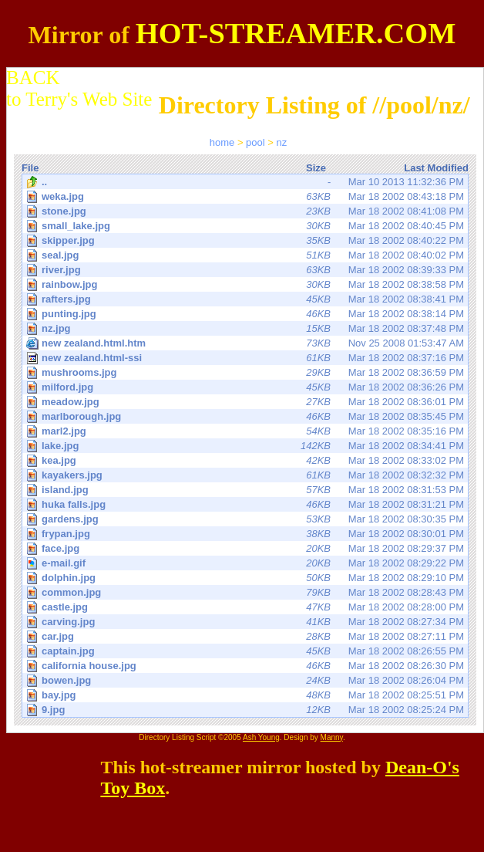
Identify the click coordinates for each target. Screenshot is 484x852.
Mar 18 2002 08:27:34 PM (246, 621)
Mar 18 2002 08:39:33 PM (246, 269)
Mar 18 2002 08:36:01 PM (246, 401)
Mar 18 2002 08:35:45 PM (246, 416)
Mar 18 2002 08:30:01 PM (246, 533)
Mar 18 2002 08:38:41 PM (246, 299)
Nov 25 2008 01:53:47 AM (245, 343)
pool (255, 142)
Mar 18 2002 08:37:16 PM (245, 358)
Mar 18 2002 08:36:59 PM (246, 372)
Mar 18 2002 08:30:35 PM (246, 519)
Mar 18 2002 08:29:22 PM (246, 563)
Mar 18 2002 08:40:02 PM (246, 255)
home (222, 142)
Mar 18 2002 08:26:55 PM (246, 651)
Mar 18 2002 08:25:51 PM (246, 695)
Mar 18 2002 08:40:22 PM (246, 240)
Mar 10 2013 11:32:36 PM (245, 182)
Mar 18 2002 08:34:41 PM (246, 445)
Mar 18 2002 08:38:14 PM (246, 313)
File (30, 168)
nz (282, 142)
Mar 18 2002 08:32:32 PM (246, 475)
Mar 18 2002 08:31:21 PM (246, 504)
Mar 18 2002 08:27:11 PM (246, 636)
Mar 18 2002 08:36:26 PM (246, 387)
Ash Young (261, 737)
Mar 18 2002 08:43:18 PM (246, 196)
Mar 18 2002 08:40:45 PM (246, 225)
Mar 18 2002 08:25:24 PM (246, 709)
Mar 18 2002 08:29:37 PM (246, 548)
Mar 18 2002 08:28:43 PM (246, 592)
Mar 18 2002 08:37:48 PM (246, 328)
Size (316, 168)
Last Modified (436, 168)
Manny (332, 737)
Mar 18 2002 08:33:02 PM (246, 460)
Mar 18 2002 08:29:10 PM (246, 577)
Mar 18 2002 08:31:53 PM (246, 489)
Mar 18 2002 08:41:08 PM (246, 211)
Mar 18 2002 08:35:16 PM (246, 431)
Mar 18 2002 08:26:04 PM (246, 680)
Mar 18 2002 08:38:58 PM (246, 284)
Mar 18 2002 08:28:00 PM (246, 607)
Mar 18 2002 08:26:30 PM (246, 665)
